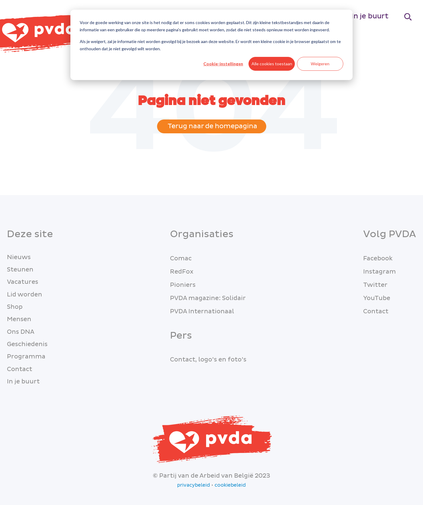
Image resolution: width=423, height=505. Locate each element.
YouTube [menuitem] (376, 298)
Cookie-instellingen (223, 63)
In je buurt (369, 16)
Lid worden (24, 294)
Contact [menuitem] (375, 311)
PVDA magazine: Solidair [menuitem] (208, 298)
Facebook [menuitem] (378, 258)
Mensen (19, 319)
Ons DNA (20, 332)
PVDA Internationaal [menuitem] (202, 311)
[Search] (408, 16)
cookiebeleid (230, 485)
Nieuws (19, 257)
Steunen (20, 269)
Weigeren (320, 63)
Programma (26, 356)
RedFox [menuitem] (181, 271)
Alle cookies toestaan (272, 63)
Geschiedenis (27, 344)
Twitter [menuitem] (375, 285)
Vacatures (22, 282)
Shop (15, 307)
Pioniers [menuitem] (183, 285)
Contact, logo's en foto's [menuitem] (208, 359)
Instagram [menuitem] (379, 271)
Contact (19, 369)
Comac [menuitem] (181, 258)
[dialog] (211, 45)
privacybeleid (193, 485)
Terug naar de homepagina (211, 126)
